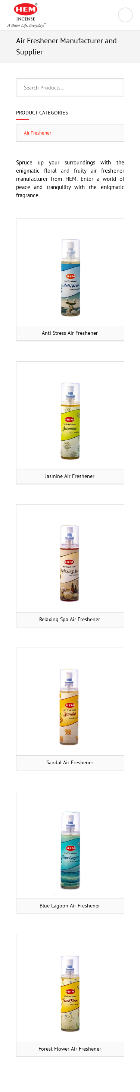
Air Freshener (37, 133)
